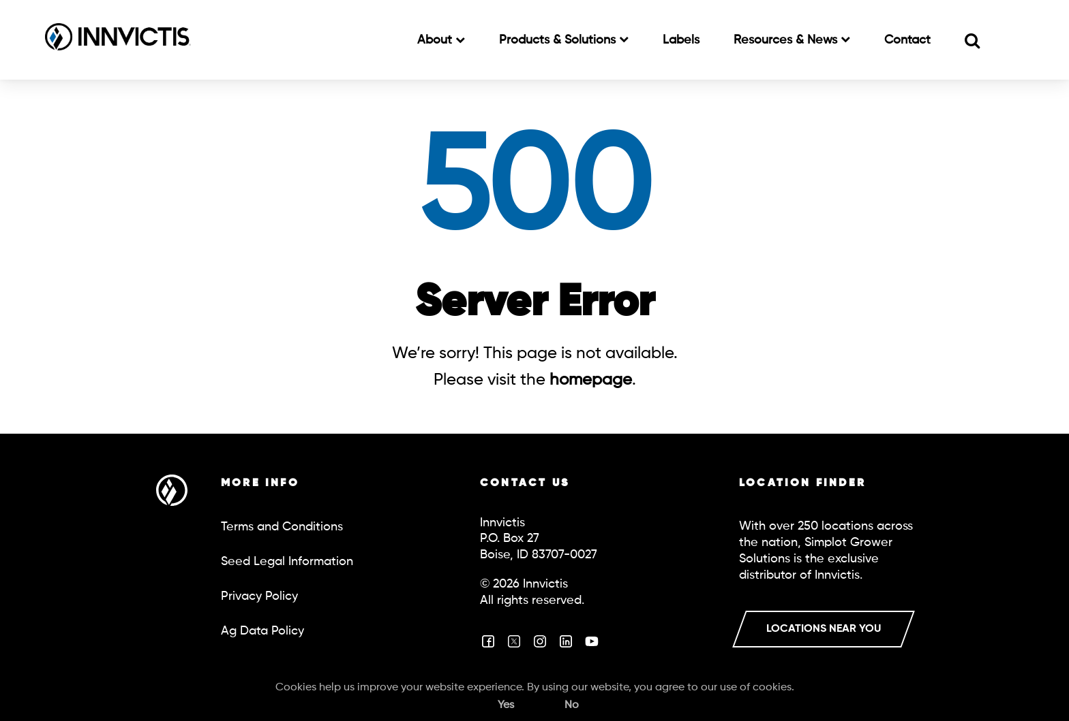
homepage (590, 380)
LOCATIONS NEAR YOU (823, 629)
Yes (506, 705)
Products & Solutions (559, 40)
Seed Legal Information (287, 562)
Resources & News (787, 40)
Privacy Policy (259, 596)
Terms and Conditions (282, 527)
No (571, 705)
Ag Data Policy (262, 631)
